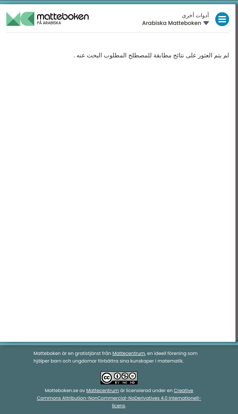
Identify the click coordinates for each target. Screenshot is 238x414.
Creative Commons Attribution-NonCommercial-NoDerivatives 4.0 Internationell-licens (119, 398)
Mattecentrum (128, 353)
